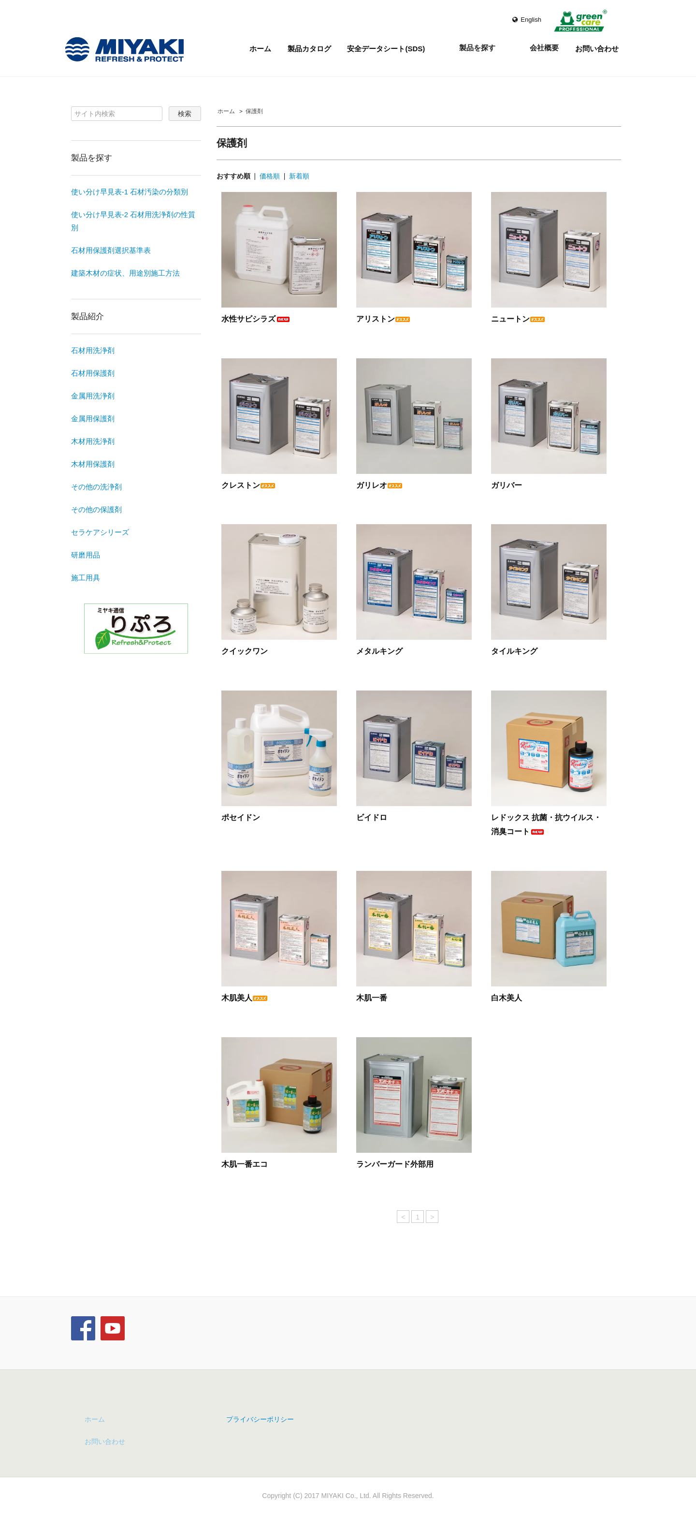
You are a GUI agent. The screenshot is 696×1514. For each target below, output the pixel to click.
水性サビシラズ (256, 319)
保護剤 (254, 111)
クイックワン (244, 651)
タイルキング (514, 651)
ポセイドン (240, 817)
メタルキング (379, 651)
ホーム (260, 48)
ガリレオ (379, 485)
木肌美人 (244, 998)
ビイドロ (371, 817)
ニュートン (518, 319)
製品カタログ (309, 48)
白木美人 (506, 998)
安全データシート (386, 49)
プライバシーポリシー (260, 1419)
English (526, 19)
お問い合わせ (597, 48)
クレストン (248, 485)
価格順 (270, 176)
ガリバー (506, 485)
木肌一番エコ (244, 1164)
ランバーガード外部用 (395, 1164)
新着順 (299, 176)
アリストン (383, 319)
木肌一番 (371, 998)
